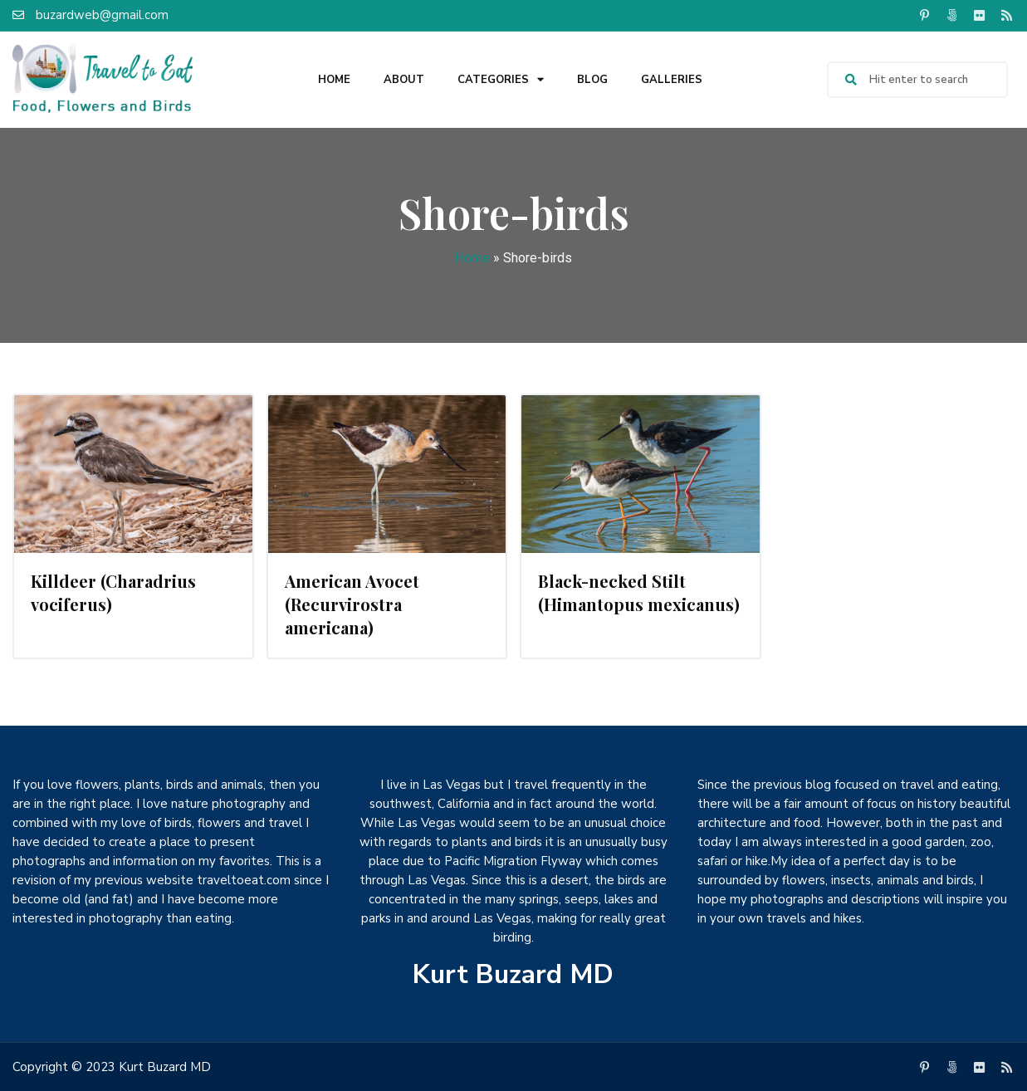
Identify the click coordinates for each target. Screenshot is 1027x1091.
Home (334, 79)
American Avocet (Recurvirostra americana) (352, 604)
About (404, 79)
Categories (500, 80)
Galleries (671, 79)
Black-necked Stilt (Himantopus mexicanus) (639, 592)
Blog (592, 79)
